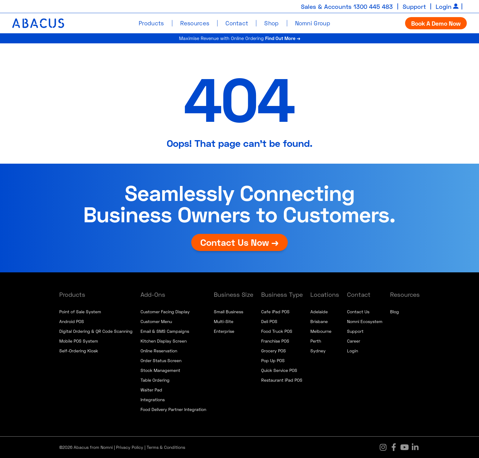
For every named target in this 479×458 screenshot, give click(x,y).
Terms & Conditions (166, 447)
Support (414, 6)
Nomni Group (312, 23)
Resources (195, 23)
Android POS (71, 321)
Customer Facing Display (165, 311)
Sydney (318, 350)
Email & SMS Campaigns (165, 331)
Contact (236, 23)
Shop (271, 23)
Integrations (153, 399)
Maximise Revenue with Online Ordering (239, 38)
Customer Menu (156, 321)
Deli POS (269, 321)
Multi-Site (223, 321)
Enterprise (224, 331)
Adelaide (319, 311)
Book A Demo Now (436, 23)
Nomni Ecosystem (364, 321)
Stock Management (160, 370)
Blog (394, 311)
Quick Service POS (279, 370)
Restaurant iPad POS (281, 380)
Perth (315, 341)
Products (151, 23)
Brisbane (319, 321)
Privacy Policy (129, 447)
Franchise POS (275, 341)
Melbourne (320, 331)
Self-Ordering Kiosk (78, 350)
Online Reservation (159, 350)
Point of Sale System (80, 311)
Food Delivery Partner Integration (173, 409)
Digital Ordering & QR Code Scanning (96, 331)
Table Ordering (155, 380)
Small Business (228, 311)
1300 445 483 (373, 6)
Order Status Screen (161, 360)
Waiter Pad (151, 389)
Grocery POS (273, 350)
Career (353, 341)
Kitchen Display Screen (164, 341)
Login (444, 6)
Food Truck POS (276, 331)
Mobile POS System (78, 341)
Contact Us (358, 311)
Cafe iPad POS (275, 311)
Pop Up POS (273, 360)
